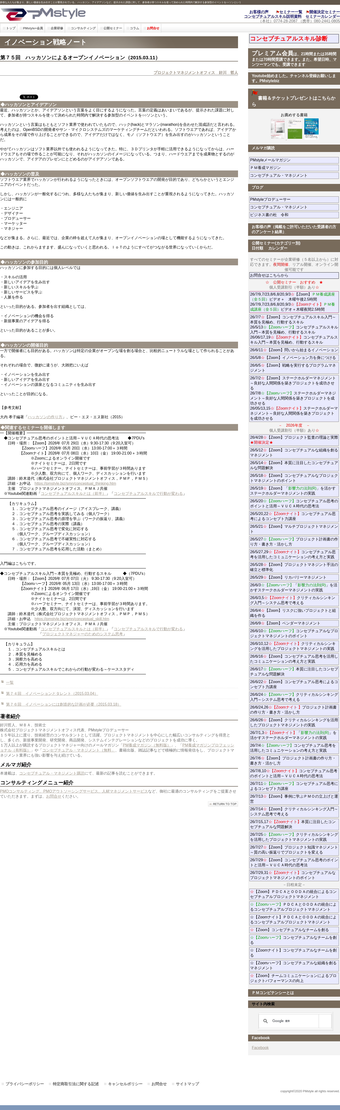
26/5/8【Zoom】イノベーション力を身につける (293, 358)
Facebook (260, 1048)
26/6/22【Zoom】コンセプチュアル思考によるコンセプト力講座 (294, 684)
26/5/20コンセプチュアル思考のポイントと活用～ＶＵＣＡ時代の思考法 (294, 503)
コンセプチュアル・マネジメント (294, 175)
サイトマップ (187, 1084)
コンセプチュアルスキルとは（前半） (73, 493)
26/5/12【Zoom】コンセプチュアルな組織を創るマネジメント (294, 452)
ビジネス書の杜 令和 (277, 215)
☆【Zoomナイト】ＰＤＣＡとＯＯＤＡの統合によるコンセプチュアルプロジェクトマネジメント (293, 919)
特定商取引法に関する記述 (76, 1084)
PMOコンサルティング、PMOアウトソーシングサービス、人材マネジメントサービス (74, 791)
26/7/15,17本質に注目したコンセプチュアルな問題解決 (293, 824)
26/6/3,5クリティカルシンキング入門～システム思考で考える (292, 600)
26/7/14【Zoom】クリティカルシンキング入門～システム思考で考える (294, 811)
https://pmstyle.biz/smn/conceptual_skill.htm (72, 619)
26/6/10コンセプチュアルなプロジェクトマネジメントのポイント (294, 633)
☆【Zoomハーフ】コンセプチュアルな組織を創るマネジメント (293, 965)
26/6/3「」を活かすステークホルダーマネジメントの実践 (293, 587)
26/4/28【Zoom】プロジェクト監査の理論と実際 (294, 439)
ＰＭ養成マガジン (292, 168)
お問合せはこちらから (269, 275)
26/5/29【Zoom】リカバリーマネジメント (294, 577)
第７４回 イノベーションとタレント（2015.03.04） (52, 693)
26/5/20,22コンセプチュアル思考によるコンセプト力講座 (293, 516)
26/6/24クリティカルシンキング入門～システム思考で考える (294, 697)
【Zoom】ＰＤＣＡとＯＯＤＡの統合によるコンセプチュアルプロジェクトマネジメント (293, 894)
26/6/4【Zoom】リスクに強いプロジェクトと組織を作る (293, 613)
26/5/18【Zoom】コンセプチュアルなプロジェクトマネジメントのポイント (294, 478)
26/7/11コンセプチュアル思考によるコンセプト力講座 (294, 786)
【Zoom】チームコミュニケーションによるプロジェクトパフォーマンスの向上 (293, 978)
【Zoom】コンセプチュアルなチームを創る (289, 930)
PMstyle (76, 14)
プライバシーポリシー (25, 1084)
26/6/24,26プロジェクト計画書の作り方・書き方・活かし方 (293, 709)
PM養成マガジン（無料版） (147, 745)
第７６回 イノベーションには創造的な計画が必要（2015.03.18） (63, 704)
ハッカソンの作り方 (45, 417)
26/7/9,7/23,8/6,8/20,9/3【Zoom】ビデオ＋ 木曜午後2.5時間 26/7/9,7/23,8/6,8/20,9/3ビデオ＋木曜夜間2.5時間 (292, 301)
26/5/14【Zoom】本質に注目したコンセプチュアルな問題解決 (294, 465)
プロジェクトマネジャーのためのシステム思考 (82, 634)
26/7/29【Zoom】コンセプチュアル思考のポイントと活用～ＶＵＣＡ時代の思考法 (294, 862)
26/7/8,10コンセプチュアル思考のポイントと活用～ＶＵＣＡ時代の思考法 (293, 773)
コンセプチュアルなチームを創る (293, 940)
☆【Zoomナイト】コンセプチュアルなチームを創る (293, 952)
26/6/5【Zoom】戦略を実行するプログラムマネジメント (293, 367)
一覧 (10, 682)
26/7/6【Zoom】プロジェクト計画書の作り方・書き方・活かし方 (293, 760)
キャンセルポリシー (125, 1084)
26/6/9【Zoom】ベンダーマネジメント (294, 623)
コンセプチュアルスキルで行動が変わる (148, 493)
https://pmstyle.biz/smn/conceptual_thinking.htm (75, 483)
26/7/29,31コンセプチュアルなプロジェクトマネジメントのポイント (293, 875)
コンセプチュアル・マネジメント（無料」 (78, 750)
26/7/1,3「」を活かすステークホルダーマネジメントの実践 (293, 735)
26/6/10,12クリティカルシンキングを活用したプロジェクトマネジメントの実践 (293, 646)
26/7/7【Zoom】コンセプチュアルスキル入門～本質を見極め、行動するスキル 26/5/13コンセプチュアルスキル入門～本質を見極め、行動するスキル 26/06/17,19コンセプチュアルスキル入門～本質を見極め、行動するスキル (294, 329)
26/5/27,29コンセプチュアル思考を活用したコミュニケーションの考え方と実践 (293, 554)
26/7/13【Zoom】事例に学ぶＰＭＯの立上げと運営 (294, 798)
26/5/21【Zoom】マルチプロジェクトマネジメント (294, 529)
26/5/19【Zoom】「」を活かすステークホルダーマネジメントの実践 (293, 490)
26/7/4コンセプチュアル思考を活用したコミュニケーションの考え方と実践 (293, 747)
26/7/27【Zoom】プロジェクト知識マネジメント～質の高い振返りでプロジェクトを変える (294, 849)
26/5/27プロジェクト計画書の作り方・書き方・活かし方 (294, 541)
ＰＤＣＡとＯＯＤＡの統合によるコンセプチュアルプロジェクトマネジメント (293, 906)
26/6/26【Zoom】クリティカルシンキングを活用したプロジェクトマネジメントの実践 (294, 722)
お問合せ (53, 796)
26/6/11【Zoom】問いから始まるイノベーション (294, 350)
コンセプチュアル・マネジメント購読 (51, 773)
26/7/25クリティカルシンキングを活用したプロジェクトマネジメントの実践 (294, 837)
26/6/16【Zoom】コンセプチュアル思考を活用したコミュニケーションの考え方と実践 (294, 658)
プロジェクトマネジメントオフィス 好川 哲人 (196, 73)
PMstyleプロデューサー (287, 199)
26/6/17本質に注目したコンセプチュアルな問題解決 (294, 671)
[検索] (294, 1021)
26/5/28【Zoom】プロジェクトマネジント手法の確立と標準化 (294, 567)
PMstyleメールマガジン (287, 160)
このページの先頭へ (223, 804)
